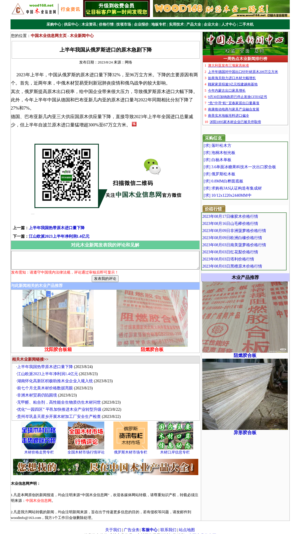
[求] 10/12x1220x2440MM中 (239, 195)
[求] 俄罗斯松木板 (231, 174)
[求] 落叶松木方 (229, 145)
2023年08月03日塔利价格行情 (241, 259)
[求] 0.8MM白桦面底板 (235, 181)
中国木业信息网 (202, 531)
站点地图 (187, 525)
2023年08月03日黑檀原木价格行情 (245, 266)
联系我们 (168, 525)
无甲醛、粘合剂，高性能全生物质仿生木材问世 (62, 397)
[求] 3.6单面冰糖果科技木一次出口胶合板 (251, 167)
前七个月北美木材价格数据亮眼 (48, 383)
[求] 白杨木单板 (229, 160)
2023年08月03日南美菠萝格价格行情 (247, 245)
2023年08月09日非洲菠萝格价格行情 (247, 231)
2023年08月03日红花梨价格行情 (243, 252)
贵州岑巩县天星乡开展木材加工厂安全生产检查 (62, 412)
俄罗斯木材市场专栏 (133, 447)
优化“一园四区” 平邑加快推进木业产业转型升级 (62, 404)
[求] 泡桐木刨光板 (231, 153)
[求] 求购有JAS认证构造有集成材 (244, 188)
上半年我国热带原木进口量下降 (48, 219)
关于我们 (113, 525)
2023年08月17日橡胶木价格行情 (243, 216)
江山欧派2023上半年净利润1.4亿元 (51, 228)
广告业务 (132, 525)
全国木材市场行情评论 (88, 447)
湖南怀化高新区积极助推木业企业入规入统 (58, 376)
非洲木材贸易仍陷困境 (40, 390)
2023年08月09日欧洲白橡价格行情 (245, 238)
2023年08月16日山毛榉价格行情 (243, 223)
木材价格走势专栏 (42, 447)
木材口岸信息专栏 (178, 447)
